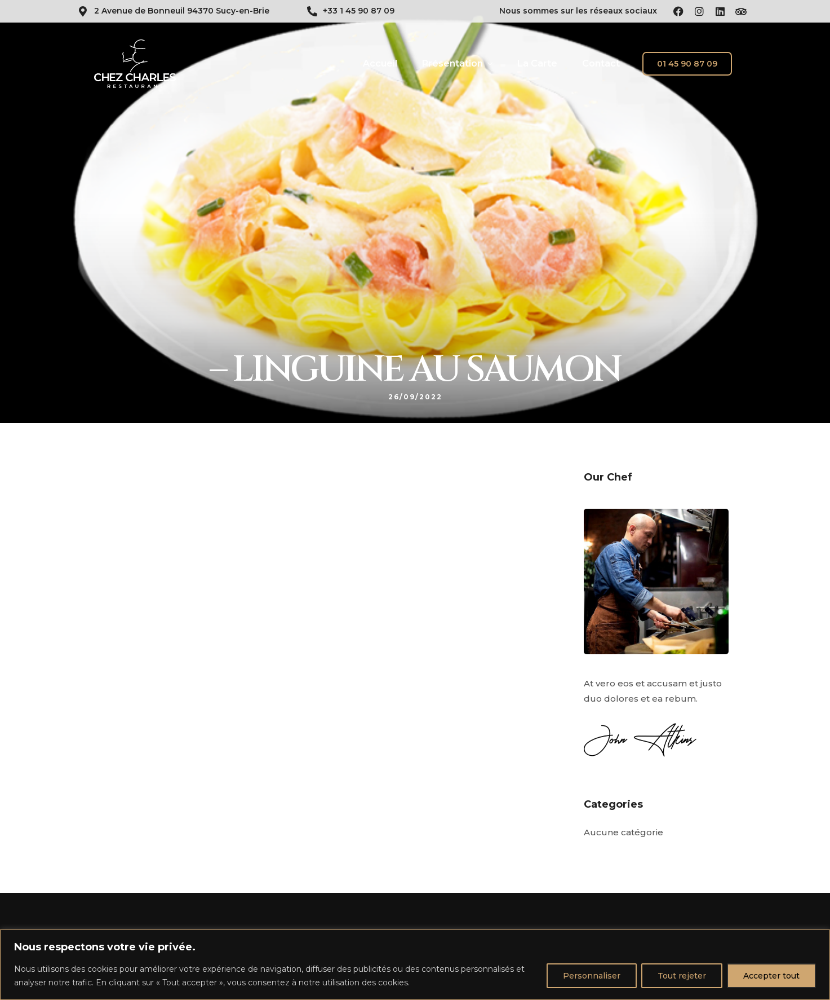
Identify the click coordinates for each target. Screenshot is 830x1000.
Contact (601, 63)
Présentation (452, 63)
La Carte (537, 63)
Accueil (380, 63)
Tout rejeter (682, 976)
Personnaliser (591, 976)
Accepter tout (771, 976)
